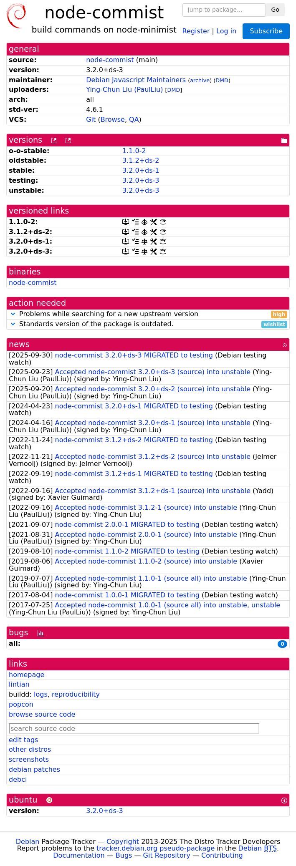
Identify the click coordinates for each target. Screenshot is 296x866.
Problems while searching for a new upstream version (148, 314)
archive (200, 80)
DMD (221, 80)
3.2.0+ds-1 (140, 170)
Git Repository (166, 855)
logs (41, 694)
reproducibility (76, 694)
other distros (30, 749)
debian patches (34, 769)
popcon (21, 704)
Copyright (122, 842)
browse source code (42, 714)
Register (196, 31)
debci (18, 779)
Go (275, 9)
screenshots (29, 759)
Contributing (222, 855)
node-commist (110, 60)
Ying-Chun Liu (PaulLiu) (124, 89)
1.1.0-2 (134, 151)
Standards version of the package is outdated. (148, 324)
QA (134, 119)
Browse (113, 119)
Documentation (78, 855)
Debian (28, 842)
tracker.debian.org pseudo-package (155, 848)
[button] (13, 314)
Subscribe (266, 31)
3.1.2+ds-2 (140, 160)
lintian (19, 684)
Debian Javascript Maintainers (136, 80)
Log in (226, 31)
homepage (26, 675)
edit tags (23, 740)
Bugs (124, 855)
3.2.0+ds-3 (140, 180)
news (19, 344)
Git (91, 119)
